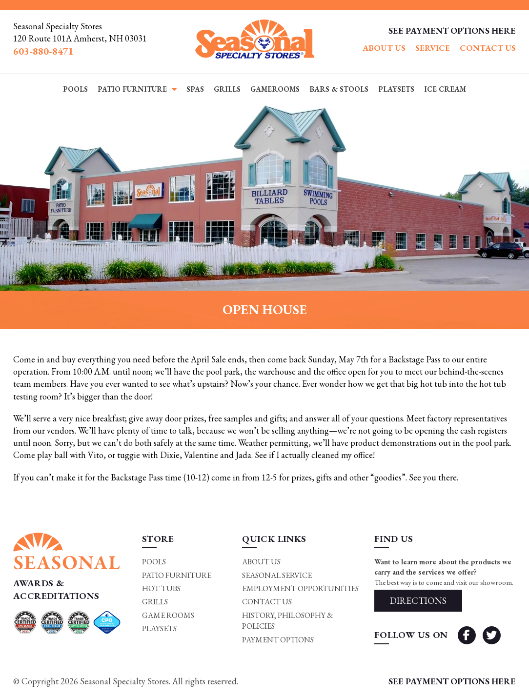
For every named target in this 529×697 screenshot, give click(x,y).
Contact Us (488, 47)
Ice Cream (445, 89)
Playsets (396, 89)
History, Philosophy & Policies (287, 620)
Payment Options (278, 640)
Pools (75, 89)
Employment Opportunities (300, 588)
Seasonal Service (277, 575)
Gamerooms (275, 89)
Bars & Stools (338, 89)
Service (432, 47)
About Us (384, 47)
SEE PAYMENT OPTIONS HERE (452, 30)
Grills (227, 89)
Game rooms (168, 615)
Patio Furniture (132, 89)
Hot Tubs (161, 588)
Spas (195, 89)
